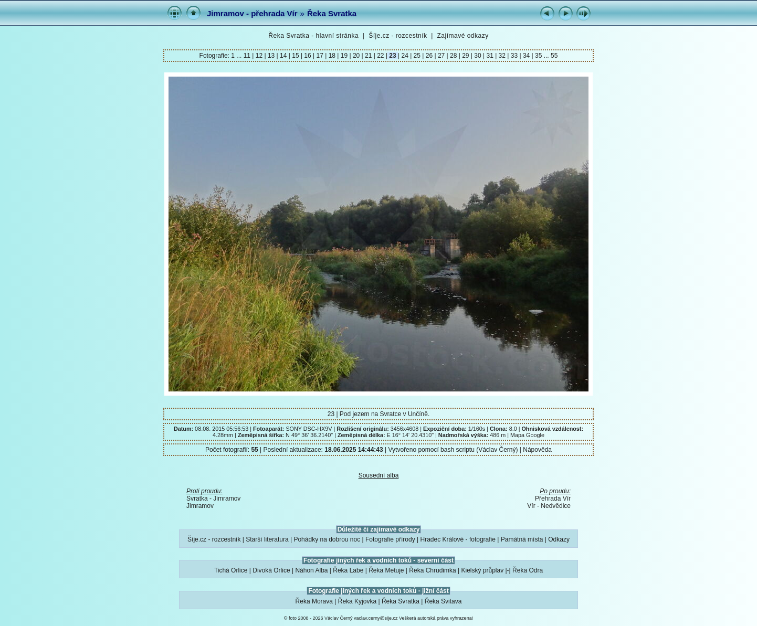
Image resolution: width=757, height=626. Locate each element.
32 (502, 55)
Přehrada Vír (553, 498)
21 (368, 55)
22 (380, 55)
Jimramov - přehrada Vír (252, 13)
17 (319, 55)
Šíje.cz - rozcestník (398, 35)
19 (344, 55)
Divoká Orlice (271, 570)
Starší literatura (267, 539)
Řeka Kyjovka (357, 601)
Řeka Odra (527, 570)
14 (283, 55)
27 (441, 55)
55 (554, 55)
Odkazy (559, 539)
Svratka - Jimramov (213, 498)
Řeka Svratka (331, 13)
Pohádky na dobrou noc (326, 539)
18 (332, 55)
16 (307, 55)
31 (490, 55)
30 (477, 55)
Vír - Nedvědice (549, 506)
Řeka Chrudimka (432, 570)
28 (453, 55)
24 (404, 55)
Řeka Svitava (443, 601)
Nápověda (537, 449)
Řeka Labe (348, 570)
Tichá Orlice (231, 570)
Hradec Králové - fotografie (458, 539)
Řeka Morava (314, 601)
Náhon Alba (311, 570)
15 (295, 55)
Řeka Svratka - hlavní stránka (313, 35)
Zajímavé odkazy (462, 35)
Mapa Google (527, 435)
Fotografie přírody (390, 539)
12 (259, 55)
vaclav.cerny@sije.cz (376, 618)
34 (526, 55)
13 (271, 55)
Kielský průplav (482, 570)
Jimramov (200, 506)
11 (248, 55)
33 (514, 55)
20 (356, 55)
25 (417, 55)
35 (538, 55)
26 (429, 55)
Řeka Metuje (386, 570)
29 (465, 55)
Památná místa (522, 539)
